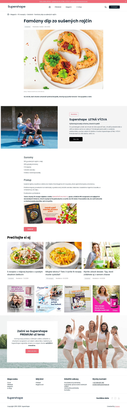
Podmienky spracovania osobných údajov (75, 385)
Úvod (9, 383)
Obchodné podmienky (71, 388)
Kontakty (67, 390)
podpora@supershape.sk (101, 385)
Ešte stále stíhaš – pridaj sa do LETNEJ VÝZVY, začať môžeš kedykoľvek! (64, 1)
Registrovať (39, 385)
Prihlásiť (114, 7)
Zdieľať (30, 229)
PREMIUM (58, 7)
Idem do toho (32, 351)
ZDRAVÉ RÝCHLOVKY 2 (60, 197)
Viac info (76, 139)
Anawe (117, 406)
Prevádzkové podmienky (72, 383)
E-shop (79, 7)
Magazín (69, 7)
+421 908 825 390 (98, 383)
